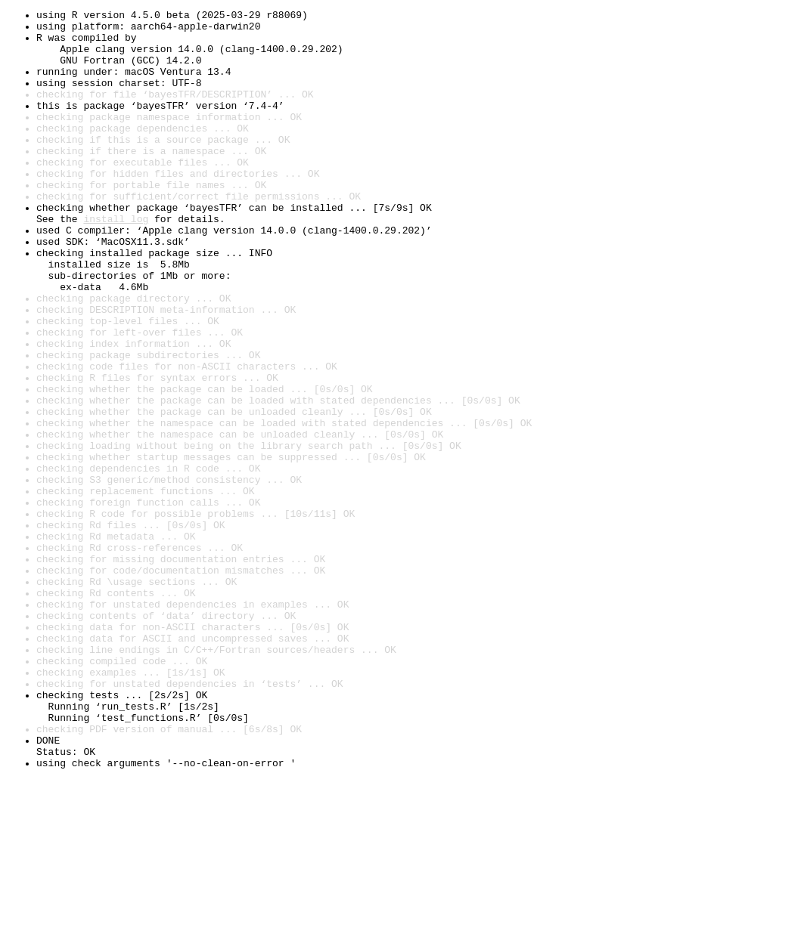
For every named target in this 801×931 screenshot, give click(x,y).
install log (115, 261)
